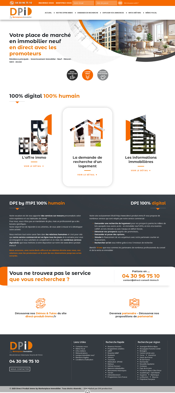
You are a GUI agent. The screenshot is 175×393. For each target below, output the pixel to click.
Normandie (144, 362)
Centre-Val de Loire (147, 353)
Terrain (110, 372)
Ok (120, 3)
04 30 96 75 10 (23, 2)
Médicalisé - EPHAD (115, 362)
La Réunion (144, 377)
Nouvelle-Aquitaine (147, 364)
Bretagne (143, 351)
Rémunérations (82, 353)
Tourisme (111, 359)
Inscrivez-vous (46, 3)
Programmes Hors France (117, 377)
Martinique (155, 375)
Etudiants (111, 355)
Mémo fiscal (151, 13)
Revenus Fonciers (114, 346)
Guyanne (143, 375)
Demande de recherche (87, 13)
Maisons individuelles (116, 368)
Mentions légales (82, 357)
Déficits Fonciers (114, 366)
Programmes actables (116, 349)
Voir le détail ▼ (34, 166)
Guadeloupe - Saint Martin (150, 372)
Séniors (111, 357)
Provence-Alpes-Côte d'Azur (150, 370)
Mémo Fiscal (80, 349)
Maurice (155, 377)
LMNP (110, 351)
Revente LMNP (113, 353)
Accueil (48, 13)
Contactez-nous (82, 346)
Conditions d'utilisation (84, 359)
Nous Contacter (20, 369)
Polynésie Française (147, 379)
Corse (142, 355)
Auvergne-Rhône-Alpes (149, 346)
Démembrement (114, 375)
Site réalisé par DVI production (98, 388)
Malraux (111, 364)
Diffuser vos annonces (113, 13)
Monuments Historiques (117, 370)
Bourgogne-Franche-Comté (150, 349)
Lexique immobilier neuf (85, 355)
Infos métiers (134, 13)
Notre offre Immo (64, 13)
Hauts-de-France (146, 357)
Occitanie (143, 366)
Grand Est (152, 355)
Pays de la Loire (146, 368)
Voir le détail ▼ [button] (141, 170)
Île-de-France (145, 359)
